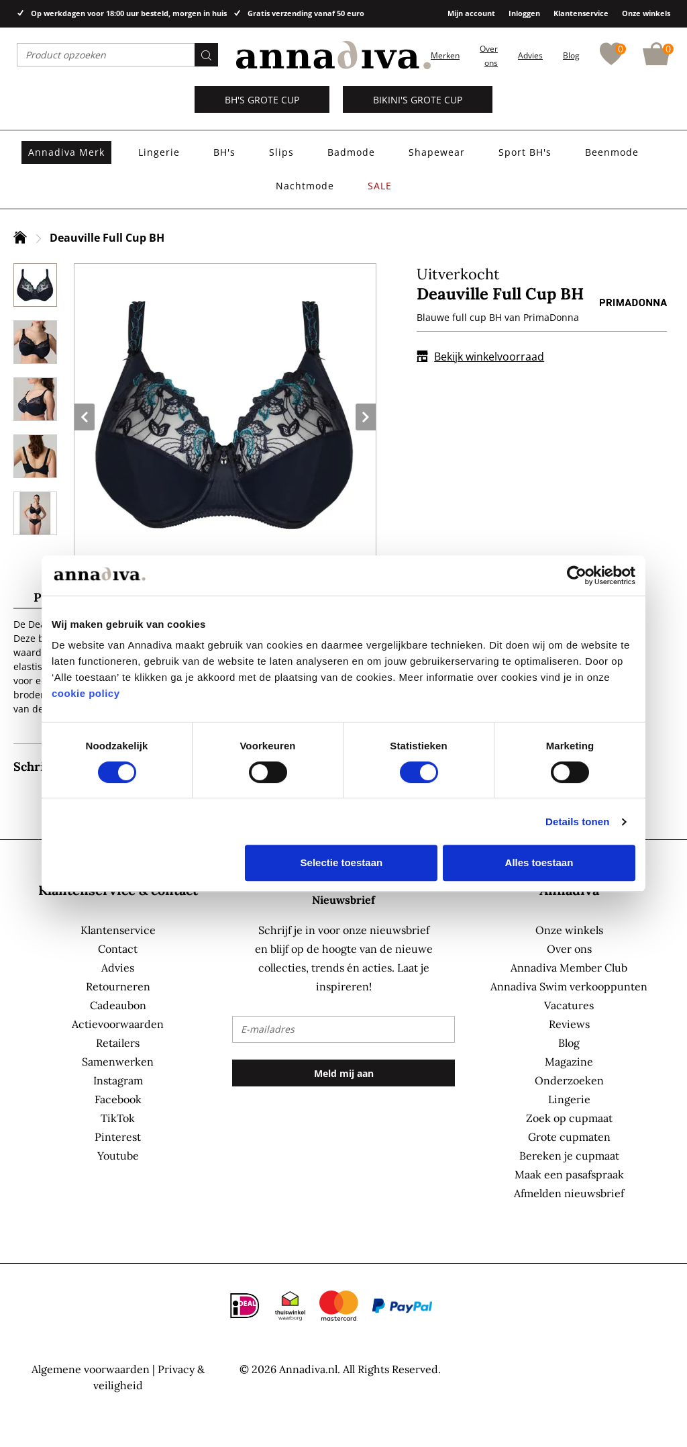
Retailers (118, 1042)
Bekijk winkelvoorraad (480, 356)
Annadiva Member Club (569, 967)
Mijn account (471, 13)
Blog (571, 55)
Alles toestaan (539, 862)
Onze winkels (646, 13)
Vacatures (569, 1005)
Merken (445, 55)
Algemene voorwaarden (91, 1369)
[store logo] (333, 55)
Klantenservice (581, 13)
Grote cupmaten (569, 1136)
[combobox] (117, 54)
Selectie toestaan (342, 862)
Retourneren (118, 986)
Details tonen (577, 821)
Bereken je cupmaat (569, 1155)
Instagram (118, 1080)
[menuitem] (66, 152)
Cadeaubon (118, 1005)
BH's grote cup (262, 99)
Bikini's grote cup (417, 99)
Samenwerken (118, 1061)
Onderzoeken (569, 1080)
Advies (530, 55)
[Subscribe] (343, 1073)
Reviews (569, 1024)
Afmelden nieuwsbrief (569, 1193)
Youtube (118, 1155)
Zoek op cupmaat (569, 1118)
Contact (118, 948)
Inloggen (524, 13)
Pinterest (118, 1136)
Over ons (569, 948)
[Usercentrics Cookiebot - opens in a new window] (576, 575)
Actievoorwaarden (118, 1024)
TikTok (118, 1118)
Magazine (569, 1061)
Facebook (118, 1099)
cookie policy (86, 693)
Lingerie (569, 1099)
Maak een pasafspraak (569, 1174)
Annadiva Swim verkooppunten (568, 986)
